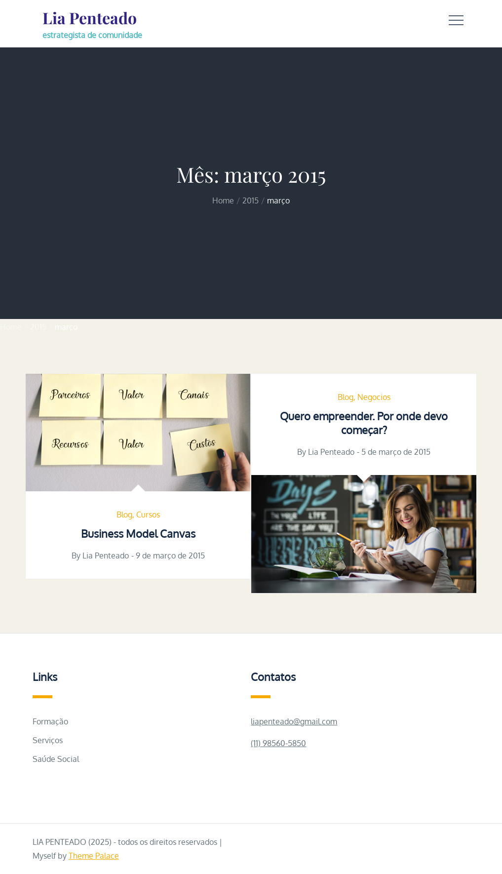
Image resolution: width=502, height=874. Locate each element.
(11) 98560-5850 (278, 743)
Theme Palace (94, 856)
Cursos (148, 514)
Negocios (373, 397)
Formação (50, 721)
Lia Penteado (89, 17)
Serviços (48, 740)
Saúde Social (56, 759)
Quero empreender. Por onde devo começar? (364, 423)
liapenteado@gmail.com (294, 721)
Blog (124, 514)
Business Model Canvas (138, 533)
